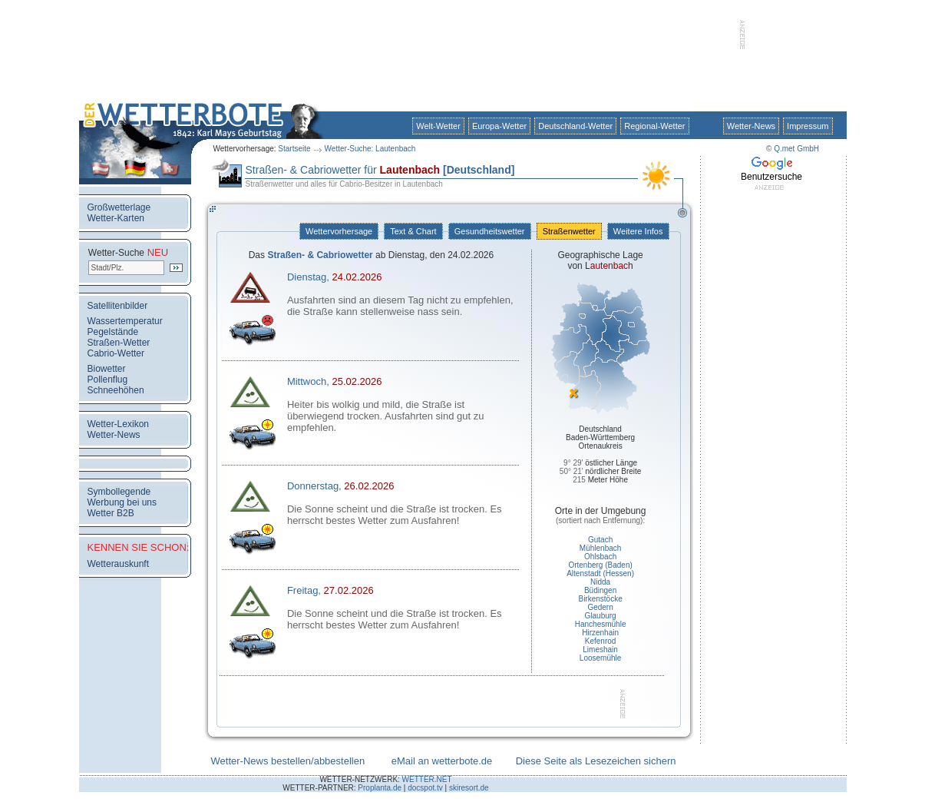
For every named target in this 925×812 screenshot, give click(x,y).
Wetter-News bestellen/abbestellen (288, 761)
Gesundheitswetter (489, 231)
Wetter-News (751, 126)
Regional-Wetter (654, 126)
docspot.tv (425, 788)
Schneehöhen (116, 390)
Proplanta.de (379, 788)
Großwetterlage (119, 207)
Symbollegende (119, 491)
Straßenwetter (569, 231)
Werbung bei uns (122, 502)
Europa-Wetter (499, 126)
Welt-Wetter (438, 126)
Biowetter (107, 368)
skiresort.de (469, 788)
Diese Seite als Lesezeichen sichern (596, 761)
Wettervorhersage (339, 231)
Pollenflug (108, 379)
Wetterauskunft (118, 563)
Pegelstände (113, 331)
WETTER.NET (427, 779)
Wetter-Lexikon (118, 424)
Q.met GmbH (796, 148)
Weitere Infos (638, 231)
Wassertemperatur (125, 321)
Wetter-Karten (116, 218)
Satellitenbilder (118, 305)
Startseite (294, 148)
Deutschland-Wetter (575, 126)
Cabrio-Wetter (116, 353)
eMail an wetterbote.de (442, 761)
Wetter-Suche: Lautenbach (370, 148)
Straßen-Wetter (119, 342)
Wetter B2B (111, 513)
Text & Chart (413, 231)
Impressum (807, 126)
